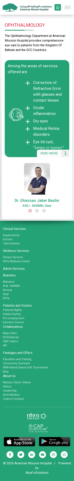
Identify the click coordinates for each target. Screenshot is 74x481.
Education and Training (17, 359)
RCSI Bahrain (11, 337)
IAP (5, 345)
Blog (5, 371)
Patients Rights (12, 310)
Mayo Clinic (10, 333)
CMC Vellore (10, 341)
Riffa (6, 298)
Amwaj (7, 290)
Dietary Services (13, 257)
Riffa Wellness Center (16, 261)
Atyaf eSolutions (37, 473)
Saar (6, 294)
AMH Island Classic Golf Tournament (25, 367)
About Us (9, 376)
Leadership (10, 390)
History (7, 386)
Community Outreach (16, 363)
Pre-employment (13, 318)
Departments (11, 235)
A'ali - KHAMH (11, 285)
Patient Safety (12, 314)
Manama (8, 281)
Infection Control (13, 322)
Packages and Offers (17, 353)
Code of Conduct (13, 398)
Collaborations (13, 327)
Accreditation (11, 394)
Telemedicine (11, 243)
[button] (30, 210)
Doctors (8, 239)
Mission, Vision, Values (17, 382)
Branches (9, 275)
